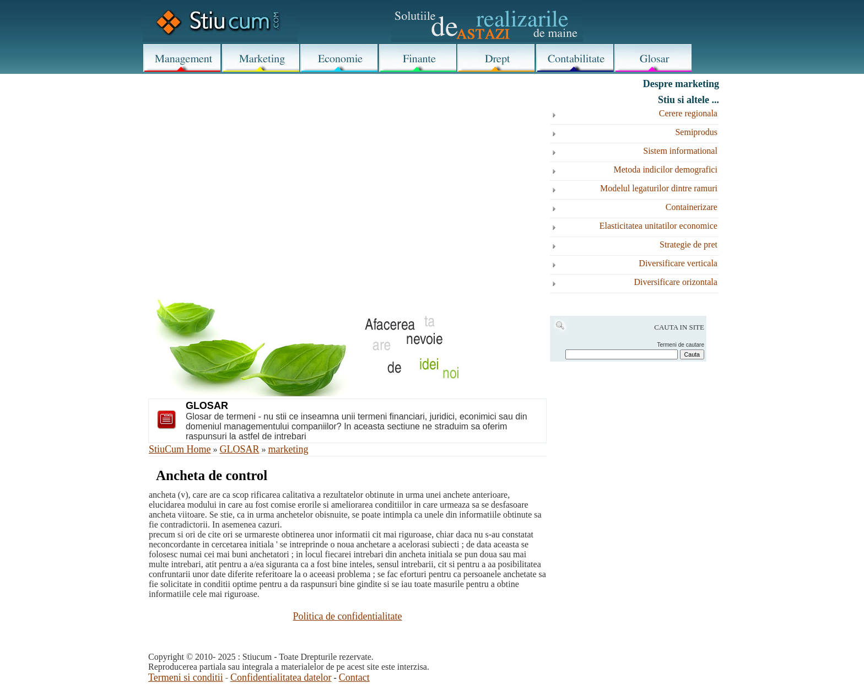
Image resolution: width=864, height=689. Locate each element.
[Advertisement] (347, 166)
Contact (354, 677)
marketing (288, 449)
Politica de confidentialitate (347, 616)
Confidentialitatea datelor (280, 677)
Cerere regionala (688, 113)
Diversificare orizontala (675, 282)
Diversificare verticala (678, 263)
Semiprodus (696, 132)
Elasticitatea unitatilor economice (658, 225)
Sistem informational (680, 150)
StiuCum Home (180, 449)
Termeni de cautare (680, 345)
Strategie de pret (688, 244)
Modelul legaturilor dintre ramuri (658, 188)
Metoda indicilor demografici (665, 169)
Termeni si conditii (185, 677)
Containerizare (691, 207)
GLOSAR (240, 449)
